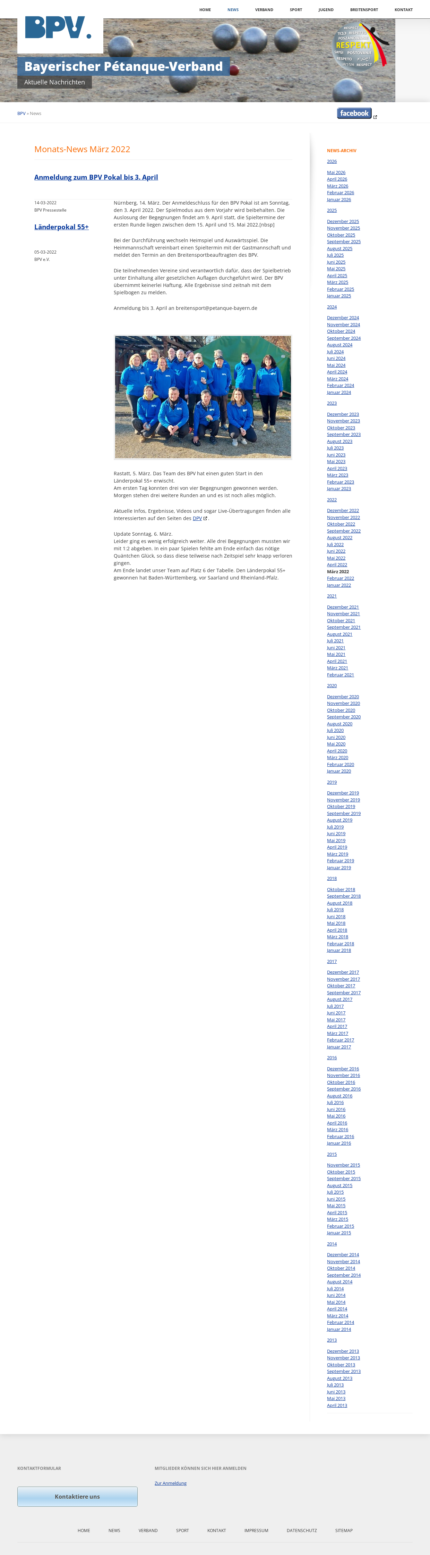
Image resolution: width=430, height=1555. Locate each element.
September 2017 (344, 992)
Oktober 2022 (341, 524)
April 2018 (337, 930)
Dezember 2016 (343, 1069)
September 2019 (344, 813)
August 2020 (339, 724)
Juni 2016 (336, 1109)
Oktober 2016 (341, 1082)
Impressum (256, 1530)
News (233, 9)
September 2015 (344, 1178)
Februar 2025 (340, 289)
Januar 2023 (339, 488)
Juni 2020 (336, 737)
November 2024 (343, 324)
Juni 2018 (336, 916)
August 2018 (339, 903)
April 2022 (337, 564)
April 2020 (337, 751)
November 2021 (343, 613)
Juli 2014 (335, 1288)
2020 (332, 685)
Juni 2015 (336, 1199)
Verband (264, 9)
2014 (332, 1244)
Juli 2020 (335, 730)
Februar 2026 (340, 192)
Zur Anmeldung (171, 1483)
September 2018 (344, 896)
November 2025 (343, 228)
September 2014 (344, 1275)
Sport (296, 9)
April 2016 (337, 1123)
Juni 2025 (336, 262)
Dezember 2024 (343, 317)
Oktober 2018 (341, 889)
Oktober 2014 (341, 1268)
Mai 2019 (336, 840)
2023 (332, 403)
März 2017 (337, 1033)
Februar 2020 (340, 764)
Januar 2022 (339, 585)
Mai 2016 (336, 1116)
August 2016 (339, 1096)
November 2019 (343, 800)
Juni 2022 (336, 551)
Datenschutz (302, 1530)
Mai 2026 (336, 172)
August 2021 (339, 634)
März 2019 (337, 854)
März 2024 (337, 379)
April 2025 (337, 275)
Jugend (326, 9)
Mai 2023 (336, 461)
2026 (332, 161)
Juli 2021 (335, 640)
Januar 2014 (339, 1329)
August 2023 (339, 441)
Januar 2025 (339, 296)
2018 (332, 878)
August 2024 (339, 345)
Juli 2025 (335, 255)
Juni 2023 (336, 455)
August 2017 (339, 999)
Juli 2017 (335, 1006)
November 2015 (343, 1165)
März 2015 (337, 1219)
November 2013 (343, 1358)
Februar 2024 (340, 385)
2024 (332, 307)
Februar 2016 (340, 1136)
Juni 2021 (336, 647)
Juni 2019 (336, 833)
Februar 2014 (340, 1322)
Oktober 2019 (341, 806)
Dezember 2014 (343, 1254)
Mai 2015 (336, 1205)
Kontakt (404, 9)
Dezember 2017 (343, 972)
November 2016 (343, 1075)
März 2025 (337, 282)
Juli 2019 (335, 827)
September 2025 (344, 241)
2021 (332, 596)
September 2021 (344, 627)
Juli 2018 (335, 909)
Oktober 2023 (341, 428)
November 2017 (343, 979)
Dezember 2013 (343, 1351)
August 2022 (339, 537)
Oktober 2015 (341, 1172)
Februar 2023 (340, 482)
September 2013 (344, 1371)
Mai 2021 (336, 654)
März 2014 (337, 1316)
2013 (332, 1340)
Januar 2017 (339, 1047)
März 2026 (337, 186)
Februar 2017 (340, 1040)
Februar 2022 (340, 578)
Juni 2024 (336, 358)
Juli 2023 (335, 448)
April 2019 (337, 847)
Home (205, 9)
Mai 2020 (336, 744)
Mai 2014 (336, 1302)
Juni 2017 (336, 1013)
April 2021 (337, 661)
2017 (332, 961)
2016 (332, 1057)
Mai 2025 (336, 268)
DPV (197, 518)
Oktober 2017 (341, 985)
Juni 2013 (336, 1392)
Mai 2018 (336, 923)
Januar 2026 (339, 199)
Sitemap (344, 1530)
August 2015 (339, 1185)
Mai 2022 (336, 558)
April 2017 (337, 1026)
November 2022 (343, 517)
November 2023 (343, 421)
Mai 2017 (336, 1020)
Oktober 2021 (341, 620)
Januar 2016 (339, 1143)
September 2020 (344, 717)
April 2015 (337, 1212)
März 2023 (337, 475)
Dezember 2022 (343, 510)
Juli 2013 (335, 1385)
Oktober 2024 (341, 331)
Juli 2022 (335, 544)
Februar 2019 (340, 860)
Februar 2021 (340, 675)
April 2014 (337, 1309)
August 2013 (339, 1378)
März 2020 (337, 757)
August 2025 (339, 248)
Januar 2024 (339, 392)
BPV (21, 113)
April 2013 (337, 1405)
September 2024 (344, 338)
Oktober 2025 (341, 235)
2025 (332, 210)
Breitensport (364, 9)
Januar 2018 (339, 950)
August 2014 (339, 1281)
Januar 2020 (339, 771)
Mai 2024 (336, 365)
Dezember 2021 (343, 607)
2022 (332, 499)
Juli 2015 (335, 1192)
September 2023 (344, 434)
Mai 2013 (336, 1398)
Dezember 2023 (343, 414)
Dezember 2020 (343, 696)
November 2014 (343, 1261)
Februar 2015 (340, 1226)
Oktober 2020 (341, 710)
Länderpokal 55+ (61, 226)
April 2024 (337, 372)
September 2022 (344, 531)
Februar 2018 (340, 943)
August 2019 (339, 820)
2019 (332, 782)
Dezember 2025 (343, 221)
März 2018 (337, 936)
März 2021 (337, 668)
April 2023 (337, 468)
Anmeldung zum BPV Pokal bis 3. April (96, 177)
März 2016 (337, 1129)
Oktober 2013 (341, 1364)
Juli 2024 (335, 351)
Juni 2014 (336, 1295)
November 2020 (343, 703)
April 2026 (337, 179)
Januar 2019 (339, 867)
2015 (332, 1154)
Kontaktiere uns (77, 1496)
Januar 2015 (339, 1232)
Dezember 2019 (343, 793)
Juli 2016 (335, 1102)
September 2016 (344, 1089)
